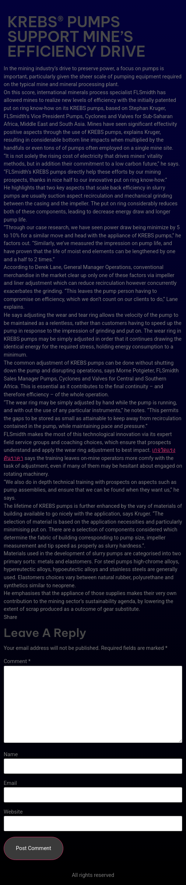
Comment (17, 661)
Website (13, 812)
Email (10, 783)
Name (11, 754)
